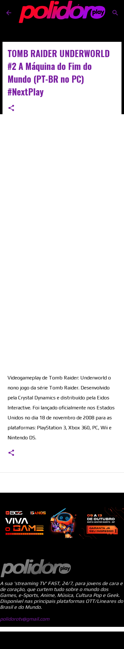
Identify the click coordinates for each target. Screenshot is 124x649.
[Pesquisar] (115, 12)
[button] (11, 108)
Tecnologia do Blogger (62, 640)
